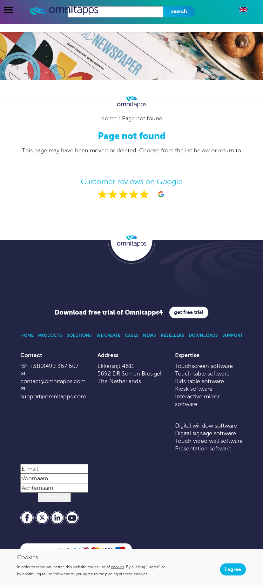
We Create (108, 335)
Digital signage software (205, 433)
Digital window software (206, 425)
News (149, 335)
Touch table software (202, 373)
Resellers (172, 335)
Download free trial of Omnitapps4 (109, 312)
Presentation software (203, 448)
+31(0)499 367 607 (53, 366)
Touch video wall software (209, 441)
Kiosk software (193, 389)
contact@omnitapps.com (52, 381)
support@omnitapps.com (53, 396)
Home (109, 118)
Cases (131, 335)
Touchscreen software (204, 366)
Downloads (203, 335)
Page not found (142, 118)
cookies (117, 567)
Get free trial (189, 312)
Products (50, 335)
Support (232, 335)
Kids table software (199, 381)
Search (179, 11)
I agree (233, 569)
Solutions (79, 335)
